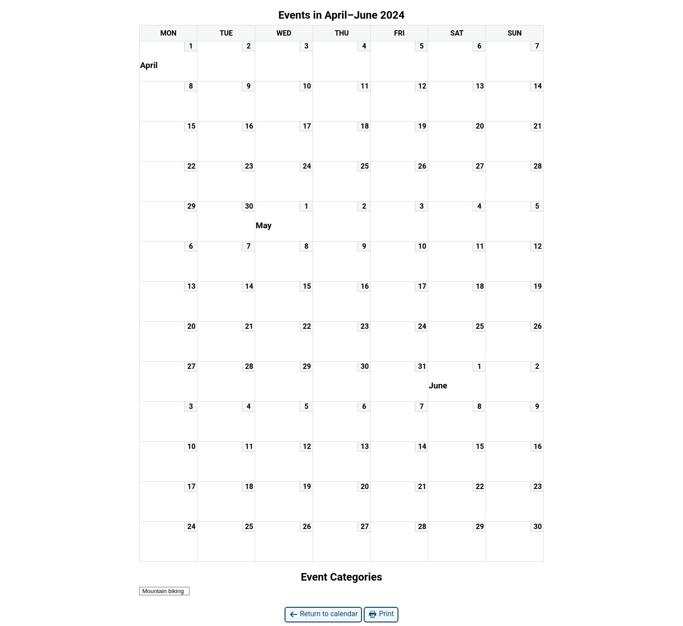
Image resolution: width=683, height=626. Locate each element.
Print (381, 614)
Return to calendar (323, 614)
